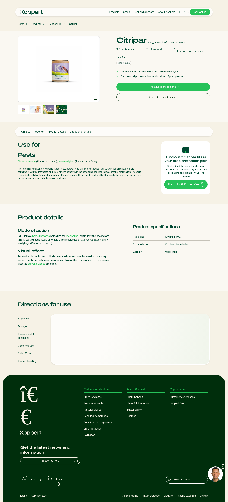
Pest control (55, 24)
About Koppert (166, 12)
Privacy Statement (151, 496)
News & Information (138, 403)
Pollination (89, 435)
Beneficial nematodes (96, 416)
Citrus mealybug (27, 161)
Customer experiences (182, 397)
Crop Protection (92, 428)
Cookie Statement (187, 496)
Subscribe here (60, 460)
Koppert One (177, 403)
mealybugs (72, 236)
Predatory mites (93, 397)
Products (114, 12)
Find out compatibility (188, 51)
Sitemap (204, 496)
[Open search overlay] (181, 12)
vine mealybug (66, 161)
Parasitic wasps (92, 409)
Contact (131, 416)
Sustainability (134, 409)
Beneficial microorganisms (98, 422)
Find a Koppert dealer (163, 86)
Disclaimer (169, 496)
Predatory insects (93, 403)
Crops (126, 12)
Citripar (73, 24)
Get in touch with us (163, 97)
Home (21, 24)
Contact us (200, 12)
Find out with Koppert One (186, 184)
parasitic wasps (41, 236)
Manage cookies (130, 496)
